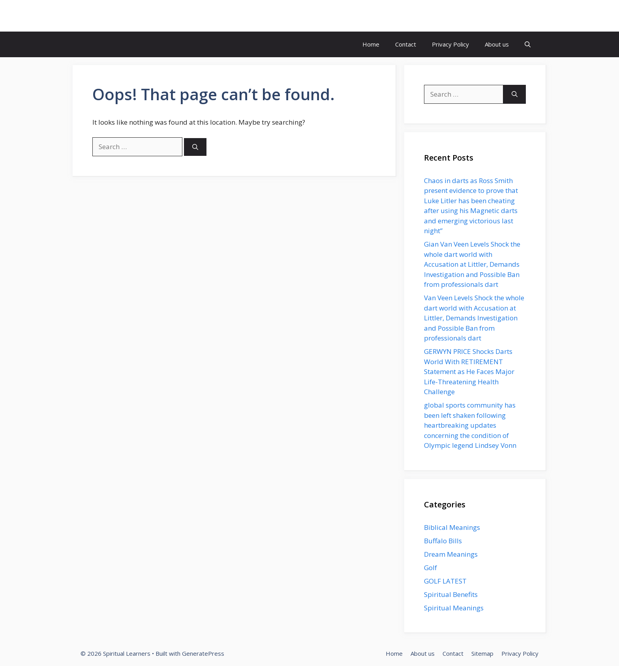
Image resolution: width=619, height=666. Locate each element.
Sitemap (482, 653)
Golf (430, 567)
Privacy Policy (450, 44)
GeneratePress (203, 653)
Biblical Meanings (452, 527)
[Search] (195, 147)
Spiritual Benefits (451, 594)
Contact (405, 44)
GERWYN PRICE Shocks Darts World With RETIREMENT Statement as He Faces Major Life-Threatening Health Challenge (469, 371)
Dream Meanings (451, 554)
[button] (527, 44)
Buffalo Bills (443, 540)
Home (370, 44)
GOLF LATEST (445, 581)
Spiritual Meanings (454, 607)
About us (497, 44)
